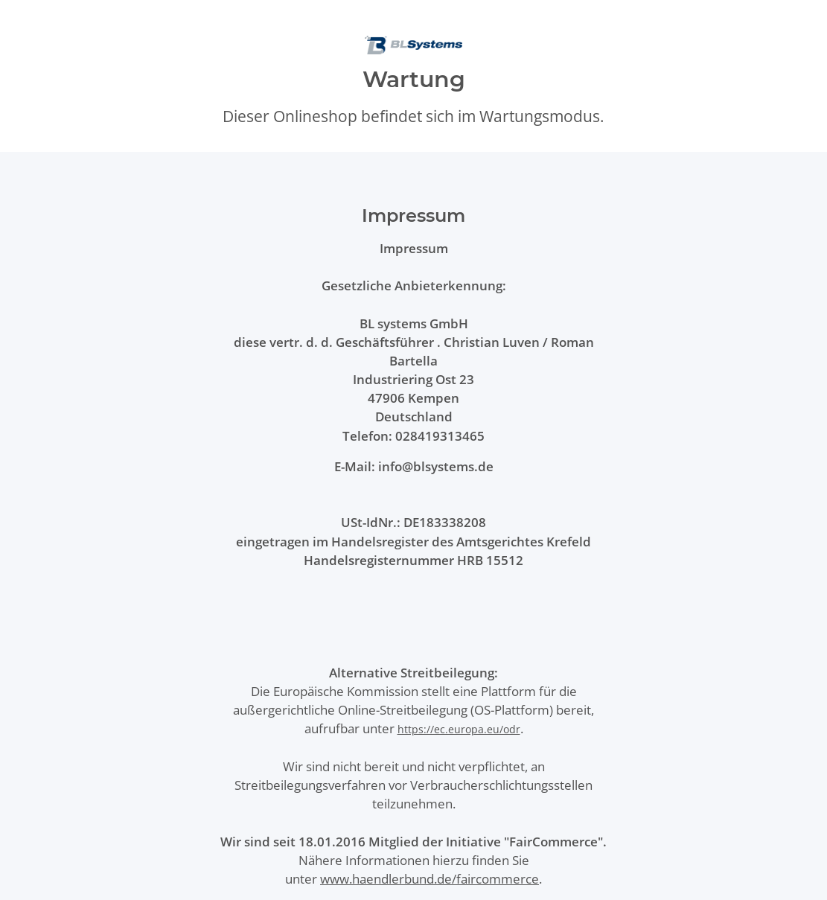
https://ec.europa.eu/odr (458, 729)
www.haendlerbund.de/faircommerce (429, 878)
